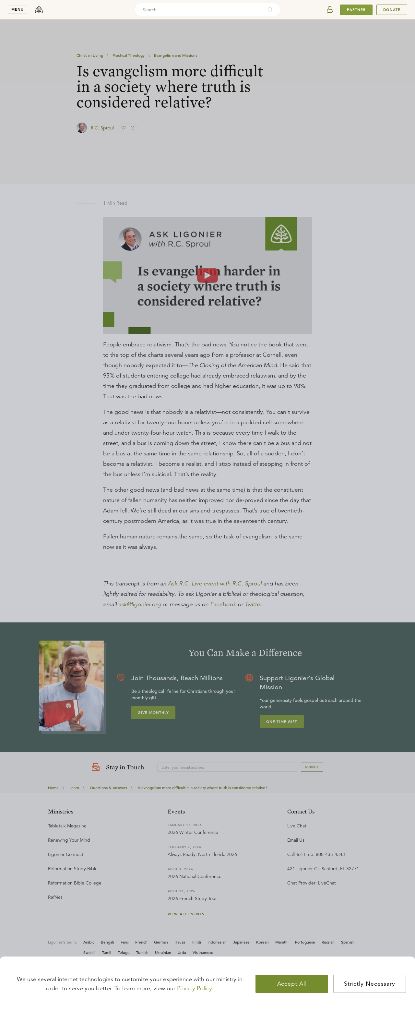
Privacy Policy (194, 988)
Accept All (292, 983)
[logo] (38, 9)
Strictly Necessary (369, 983)
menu (17, 9)
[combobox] (198, 10)
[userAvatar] (329, 9)
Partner (356, 9)
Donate (391, 9)
